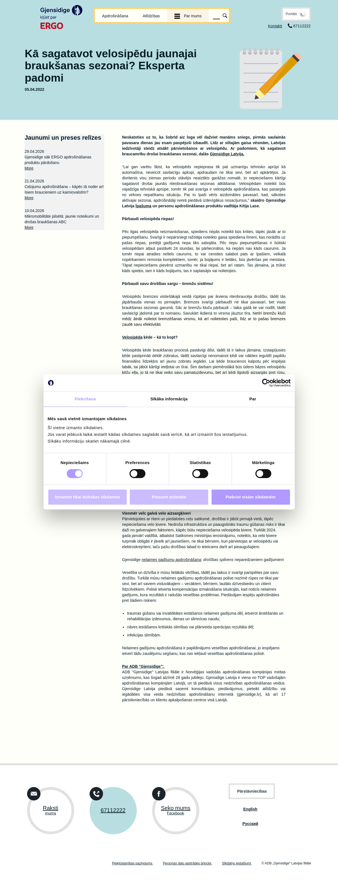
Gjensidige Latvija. (227, 154)
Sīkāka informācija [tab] (169, 398)
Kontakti (275, 26)
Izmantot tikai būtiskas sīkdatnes (87, 497)
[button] (296, 14)
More (29, 168)
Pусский (250, 823)
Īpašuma (144, 206)
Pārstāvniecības (252, 791)
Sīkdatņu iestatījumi (237, 863)
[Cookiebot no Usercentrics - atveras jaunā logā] (266, 383)
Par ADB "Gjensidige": (143, 666)
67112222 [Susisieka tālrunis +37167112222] (113, 810)
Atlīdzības (151, 16)
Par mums (188, 16)
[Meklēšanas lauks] (216, 15)
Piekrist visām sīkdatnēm (250, 497)
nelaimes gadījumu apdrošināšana (171, 559)
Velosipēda (132, 337)
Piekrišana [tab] (85, 398)
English (250, 809)
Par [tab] (252, 398)
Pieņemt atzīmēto (169, 497)
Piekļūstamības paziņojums (132, 863)
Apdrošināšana (115, 16)
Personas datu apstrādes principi (187, 863)
